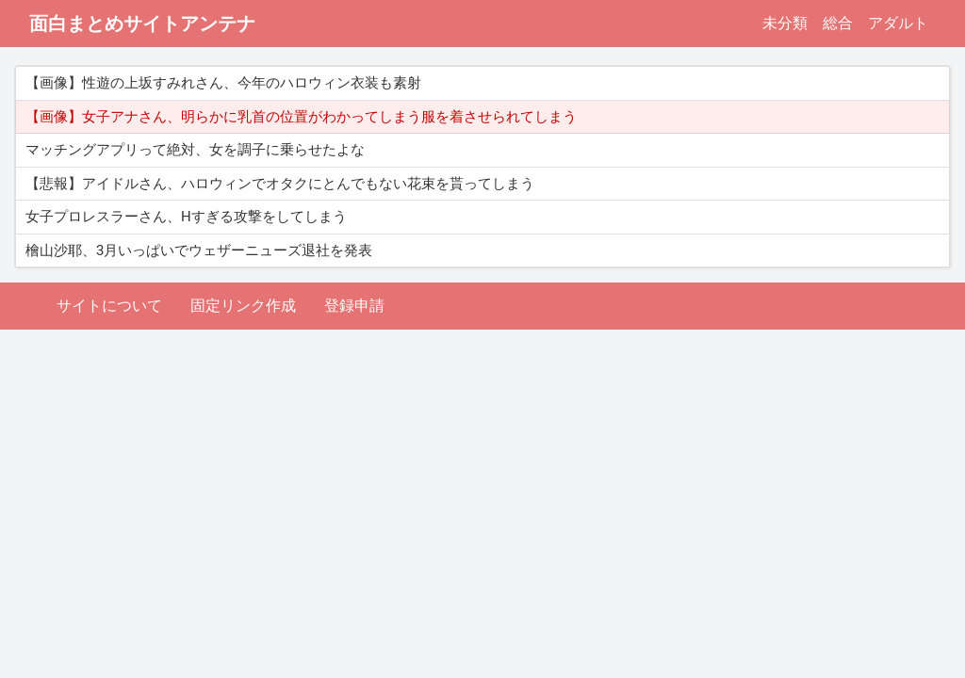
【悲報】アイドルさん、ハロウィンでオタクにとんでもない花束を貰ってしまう (279, 183)
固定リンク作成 (243, 306)
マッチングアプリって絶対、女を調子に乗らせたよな (195, 149)
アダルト (898, 23)
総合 (838, 23)
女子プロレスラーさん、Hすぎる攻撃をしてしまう (186, 216)
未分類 (785, 23)
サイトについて (109, 306)
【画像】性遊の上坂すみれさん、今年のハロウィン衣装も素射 (223, 82)
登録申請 (354, 306)
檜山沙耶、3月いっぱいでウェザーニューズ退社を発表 (198, 250)
